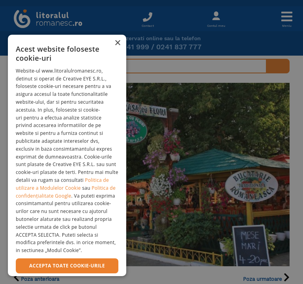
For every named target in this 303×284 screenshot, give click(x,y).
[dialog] (67, 155)
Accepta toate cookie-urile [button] (67, 265)
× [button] (117, 43)
